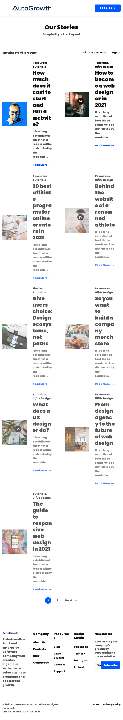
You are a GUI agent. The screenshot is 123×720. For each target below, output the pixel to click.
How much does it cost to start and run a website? (42, 99)
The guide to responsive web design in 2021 (42, 530)
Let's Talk (107, 8)
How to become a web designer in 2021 (105, 90)
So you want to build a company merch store (104, 324)
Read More (40, 165)
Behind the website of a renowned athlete (105, 208)
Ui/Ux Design (104, 68)
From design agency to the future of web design (105, 427)
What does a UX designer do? (42, 421)
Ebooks (38, 292)
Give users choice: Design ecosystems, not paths (43, 324)
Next (71, 600)
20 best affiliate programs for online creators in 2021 (42, 215)
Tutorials (39, 67)
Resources (40, 63)
